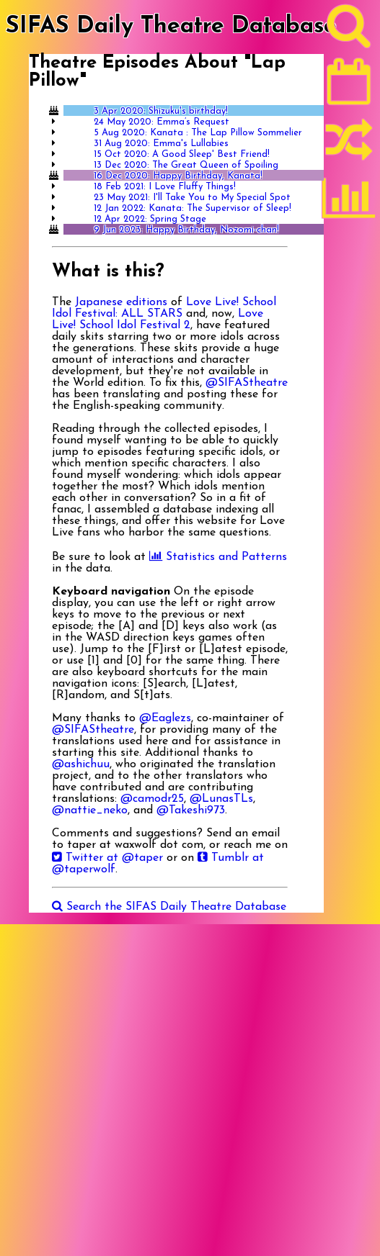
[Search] (349, 29)
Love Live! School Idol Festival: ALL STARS (164, 308)
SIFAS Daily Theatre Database (171, 26)
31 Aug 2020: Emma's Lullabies (161, 143)
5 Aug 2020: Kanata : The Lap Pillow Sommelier (198, 132)
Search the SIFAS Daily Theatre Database (169, 907)
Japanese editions (121, 302)
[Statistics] (349, 203)
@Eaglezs (165, 718)
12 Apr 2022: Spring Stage (150, 219)
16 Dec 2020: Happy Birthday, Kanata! (178, 176)
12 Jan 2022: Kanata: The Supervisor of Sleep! (192, 208)
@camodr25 (152, 799)
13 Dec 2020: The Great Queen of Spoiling (186, 165)
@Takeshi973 (190, 810)
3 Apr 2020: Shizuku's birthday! (161, 111)
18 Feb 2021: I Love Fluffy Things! (165, 186)
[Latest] (349, 86)
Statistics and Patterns (218, 557)
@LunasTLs (221, 799)
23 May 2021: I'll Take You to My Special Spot (192, 197)
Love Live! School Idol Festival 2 (157, 319)
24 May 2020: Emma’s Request (161, 122)
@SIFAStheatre (247, 383)
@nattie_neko (90, 810)
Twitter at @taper (107, 858)
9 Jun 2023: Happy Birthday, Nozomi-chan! (186, 230)
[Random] (349, 146)
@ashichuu (81, 764)
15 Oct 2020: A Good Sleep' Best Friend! (182, 154)
